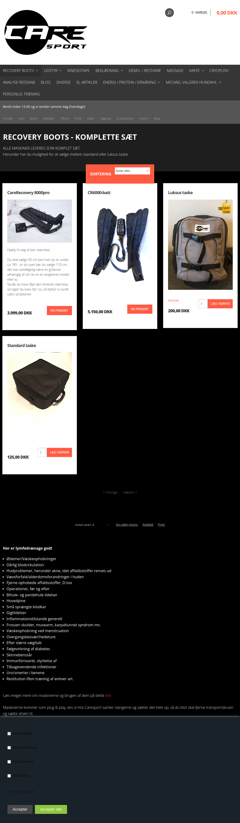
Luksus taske (180, 192)
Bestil (34, 119)
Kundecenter (125, 119)
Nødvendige (22, 733)
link (108, 695)
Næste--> (130, 492)
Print (161, 524)
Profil (78, 119)
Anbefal (147, 524)
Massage (175, 70)
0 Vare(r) (199, 12)
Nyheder (49, 119)
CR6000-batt (99, 192)
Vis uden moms (127, 524)
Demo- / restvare (145, 70)
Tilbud (64, 119)
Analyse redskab (19, 82)
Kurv (22, 119)
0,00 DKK (227, 12)
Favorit (143, 119)
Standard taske (21, 345)
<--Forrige (110, 492)
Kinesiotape (79, 70)
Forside (8, 119)
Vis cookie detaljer (21, 791)
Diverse (63, 82)
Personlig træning (21, 94)
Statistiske (21, 775)
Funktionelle (23, 761)
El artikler (86, 82)
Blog (46, 82)
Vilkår (90, 119)
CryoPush (219, 70)
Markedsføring (25, 747)
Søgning (105, 119)
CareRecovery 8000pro (28, 192)
